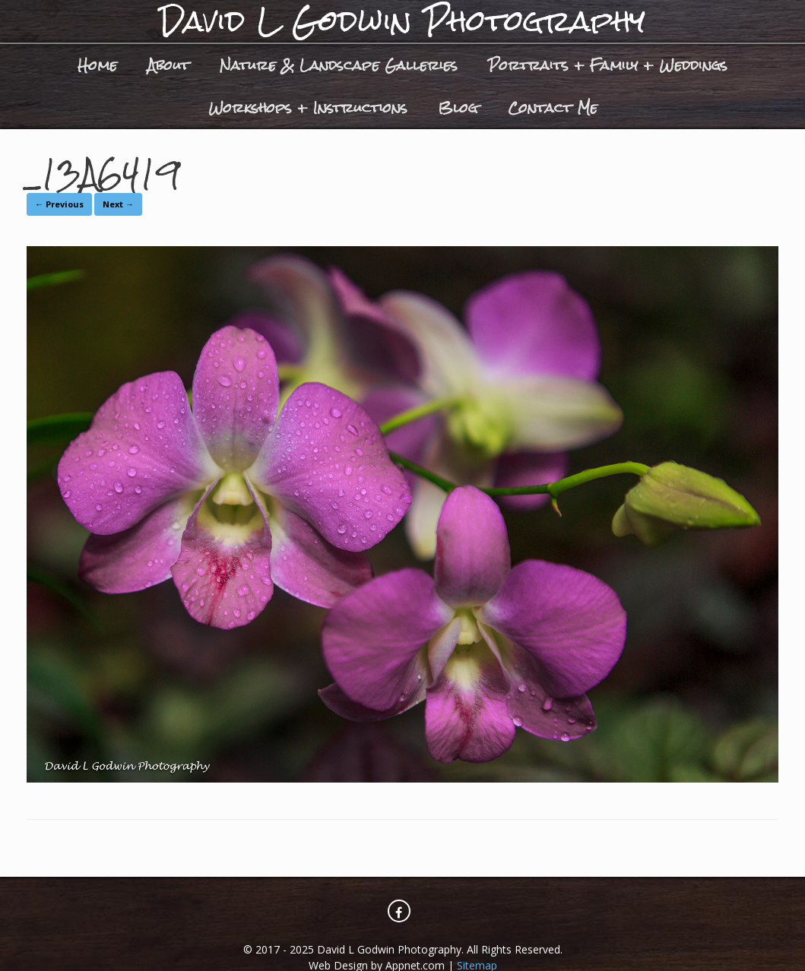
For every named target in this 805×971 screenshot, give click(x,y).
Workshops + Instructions (307, 107)
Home (97, 65)
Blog (457, 107)
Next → (118, 204)
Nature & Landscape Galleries (339, 65)
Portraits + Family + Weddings (607, 65)
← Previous (59, 204)
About (168, 65)
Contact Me (552, 107)
